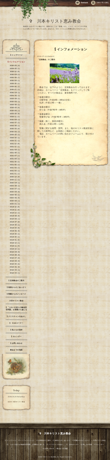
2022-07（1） (15, 123)
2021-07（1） (15, 156)
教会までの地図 (16, 350)
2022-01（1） (15, 141)
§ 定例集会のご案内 (16, 281)
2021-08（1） (15, 153)
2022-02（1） (15, 138)
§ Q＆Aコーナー (16, 323)
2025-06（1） (15, 80)
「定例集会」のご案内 (46, 60)
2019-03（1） (15, 234)
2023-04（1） (15, 111)
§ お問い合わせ (16, 343)
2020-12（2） (15, 177)
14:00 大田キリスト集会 (16, 402)
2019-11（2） (15, 210)
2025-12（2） (15, 71)
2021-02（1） (15, 171)
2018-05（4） (15, 264)
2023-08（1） (15, 102)
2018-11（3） (15, 246)
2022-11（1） (15, 117)
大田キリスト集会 (16, 301)
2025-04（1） (15, 87)
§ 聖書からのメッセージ (16, 294)
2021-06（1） (15, 159)
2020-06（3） (15, 192)
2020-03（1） (15, 201)
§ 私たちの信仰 (16, 330)
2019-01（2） (15, 240)
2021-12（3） (15, 144)
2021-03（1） (15, 168)
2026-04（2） (15, 65)
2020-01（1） (15, 204)
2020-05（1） (15, 195)
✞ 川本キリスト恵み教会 (57, 22)
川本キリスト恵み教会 (49, 457)
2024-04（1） (15, 96)
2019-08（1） (15, 219)
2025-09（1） (15, 74)
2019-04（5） (15, 231)
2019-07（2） (15, 222)
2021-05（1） (15, 162)
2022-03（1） (15, 135)
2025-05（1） (15, 84)
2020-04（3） (15, 198)
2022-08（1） (15, 120)
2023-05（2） (15, 108)
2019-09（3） (15, 216)
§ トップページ (16, 55)
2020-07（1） (15, 189)
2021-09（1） (15, 150)
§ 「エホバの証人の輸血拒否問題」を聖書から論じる (16, 309)
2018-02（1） (15, 273)
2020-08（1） (15, 186)
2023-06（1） (15, 105)
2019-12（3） (15, 207)
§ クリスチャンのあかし (16, 317)
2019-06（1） (15, 225)
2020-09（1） (15, 183)
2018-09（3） (15, 252)
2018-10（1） (15, 249)
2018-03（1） (15, 270)
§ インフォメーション (16, 62)
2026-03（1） (15, 68)
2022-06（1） (15, 126)
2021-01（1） (15, 174)
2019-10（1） (15, 213)
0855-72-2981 (100, 3)
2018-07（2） (15, 258)
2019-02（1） (15, 237)
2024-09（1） (15, 93)
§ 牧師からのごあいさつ (16, 287)
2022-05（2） (15, 129)
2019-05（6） (15, 228)
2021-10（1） (15, 147)
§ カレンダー (16, 337)
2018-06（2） (15, 261)
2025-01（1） (15, 90)
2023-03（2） (15, 114)
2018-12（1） (15, 243)
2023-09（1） (15, 99)
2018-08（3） (15, 255)
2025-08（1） (15, 77)
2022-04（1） (15, 132)
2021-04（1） (15, 165)
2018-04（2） (15, 267)
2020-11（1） (15, 180)
